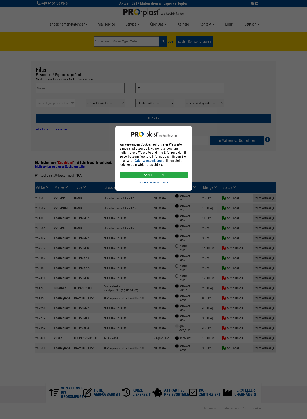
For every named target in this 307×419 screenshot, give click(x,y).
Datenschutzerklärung (149, 161)
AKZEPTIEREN (154, 174)
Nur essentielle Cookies (154, 182)
